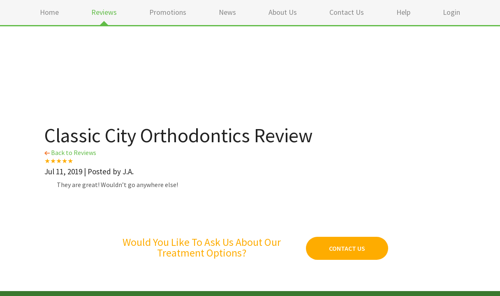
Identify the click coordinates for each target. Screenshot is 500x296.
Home (49, 12)
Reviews (104, 12)
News (227, 12)
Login (451, 12)
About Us (283, 12)
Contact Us (346, 12)
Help (403, 12)
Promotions (167, 12)
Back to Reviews (70, 152)
